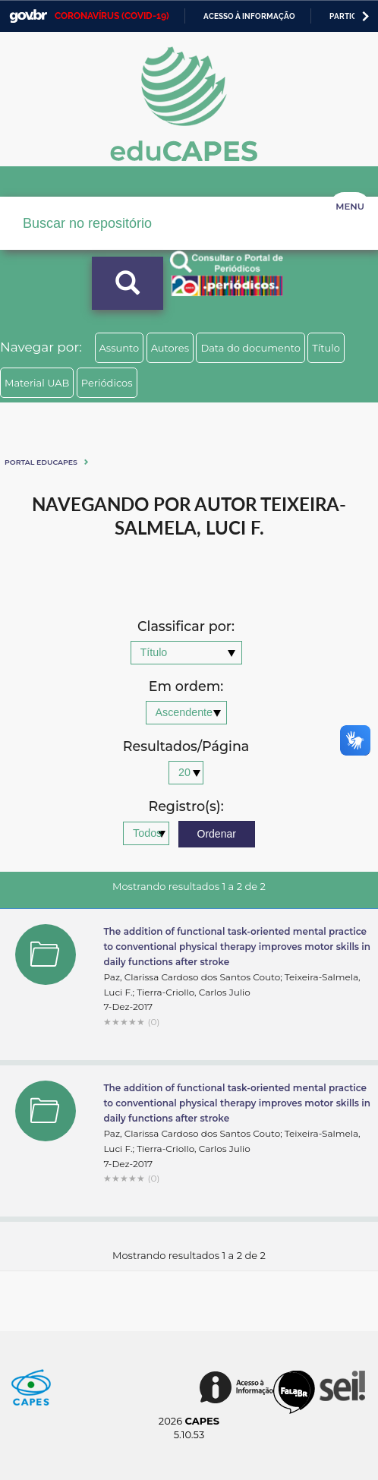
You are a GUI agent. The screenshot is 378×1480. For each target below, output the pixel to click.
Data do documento (250, 348)
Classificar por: (186, 627)
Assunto (119, 348)
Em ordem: (186, 687)
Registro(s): (185, 807)
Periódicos (107, 383)
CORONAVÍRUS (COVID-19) (112, 16)
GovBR (28, 16)
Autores (170, 348)
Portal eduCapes (41, 462)
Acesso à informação (249, 16)
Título (326, 348)
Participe (348, 16)
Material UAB (37, 383)
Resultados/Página (186, 747)
